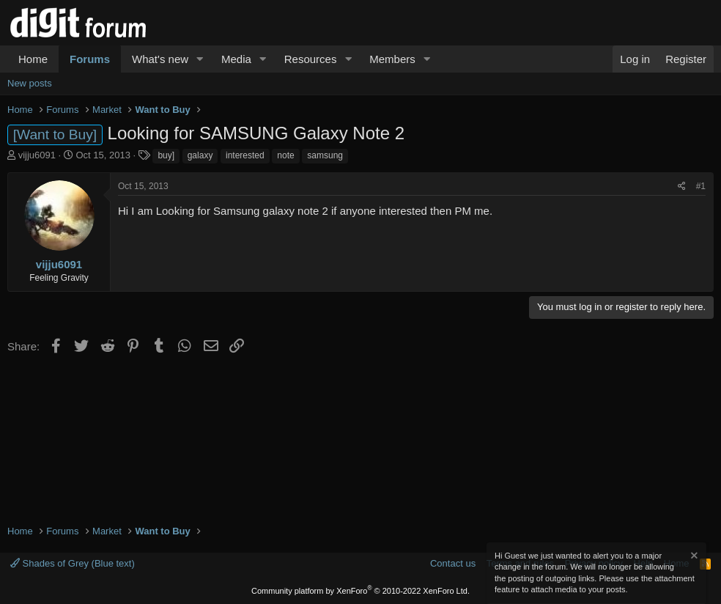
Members (392, 59)
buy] (166, 155)
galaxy (200, 155)
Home (33, 59)
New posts (29, 83)
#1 (701, 186)
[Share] (682, 186)
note (285, 155)
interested (245, 155)
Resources (310, 59)
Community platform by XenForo (360, 590)
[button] (200, 59)
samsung (325, 155)
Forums (90, 59)
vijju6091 (37, 155)
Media (236, 59)
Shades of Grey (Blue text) (72, 563)
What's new (160, 59)
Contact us (453, 563)
